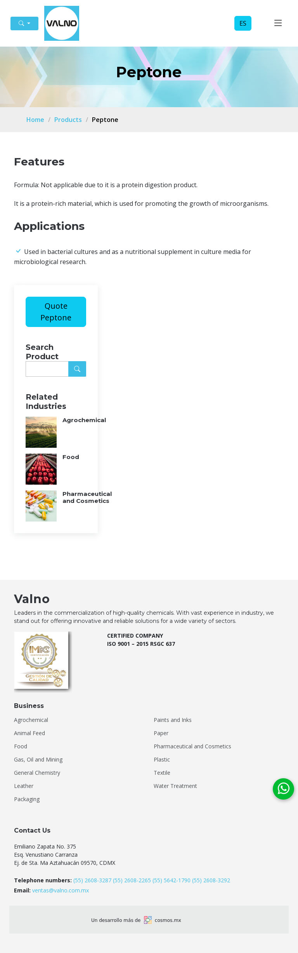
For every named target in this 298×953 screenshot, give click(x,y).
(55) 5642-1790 (171, 880)
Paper (161, 733)
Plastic (162, 759)
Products (68, 119)
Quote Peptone (55, 312)
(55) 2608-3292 (211, 880)
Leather (23, 786)
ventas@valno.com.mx (60, 890)
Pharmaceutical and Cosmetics (192, 746)
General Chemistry (37, 773)
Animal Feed (29, 733)
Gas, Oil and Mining (38, 759)
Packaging (27, 799)
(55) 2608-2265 (132, 880)
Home (35, 119)
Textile (162, 773)
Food (20, 746)
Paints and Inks (173, 720)
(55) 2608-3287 (92, 880)
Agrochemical (31, 720)
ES (242, 23)
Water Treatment (175, 786)
